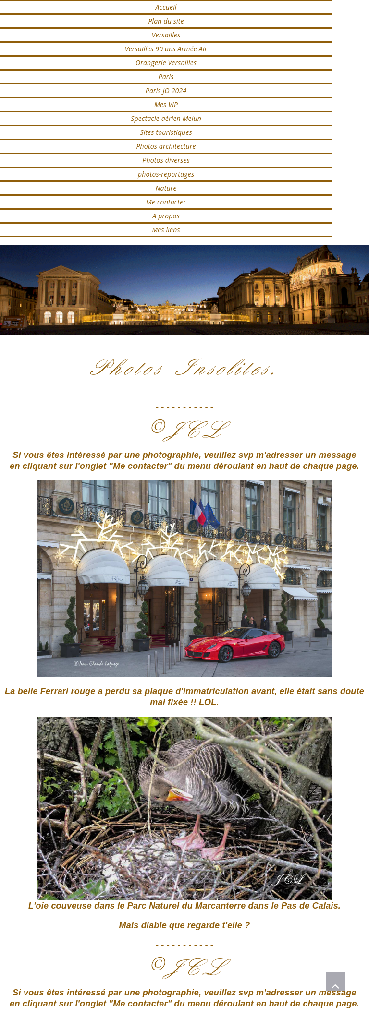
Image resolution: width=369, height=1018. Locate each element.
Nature (166, 187)
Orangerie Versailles (166, 62)
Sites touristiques (166, 132)
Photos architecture (166, 146)
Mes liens (166, 229)
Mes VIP (166, 104)
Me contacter (166, 201)
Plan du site (166, 20)
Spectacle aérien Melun (166, 118)
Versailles (166, 34)
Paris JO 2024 (166, 90)
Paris (166, 76)
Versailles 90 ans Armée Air (166, 48)
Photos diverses (166, 160)
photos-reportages (166, 174)
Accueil (166, 7)
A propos (166, 215)
